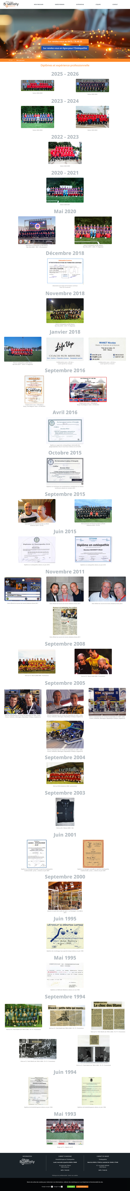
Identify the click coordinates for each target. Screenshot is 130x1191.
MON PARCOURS (38, 4)
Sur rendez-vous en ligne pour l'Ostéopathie (65, 48)
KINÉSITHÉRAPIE (60, 4)
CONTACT (115, 4)
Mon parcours (20, 60)
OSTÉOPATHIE (80, 4)
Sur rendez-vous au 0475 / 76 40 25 (65, 41)
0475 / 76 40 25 (65, 1170)
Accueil (11, 60)
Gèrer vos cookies (73, 1175)
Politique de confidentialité (59, 1175)
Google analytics (46, 1186)
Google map (57, 1186)
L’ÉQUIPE (98, 4)
